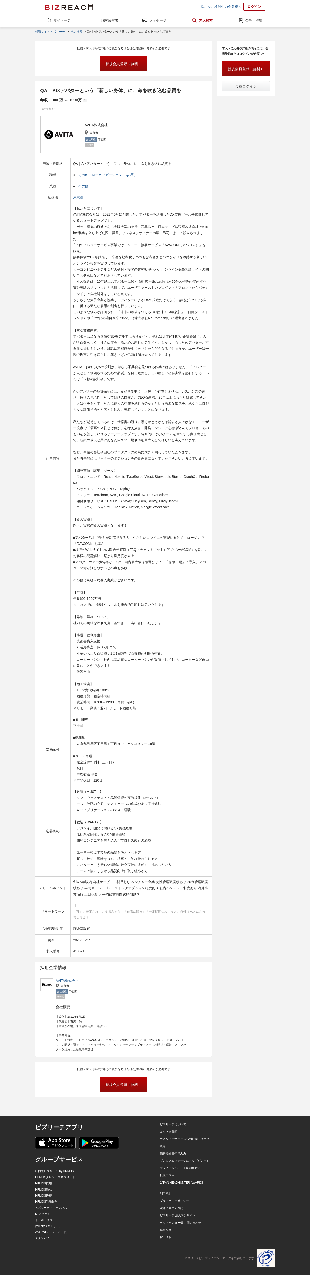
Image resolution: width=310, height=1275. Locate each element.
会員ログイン (246, 86)
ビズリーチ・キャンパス (51, 1207)
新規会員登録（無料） (123, 64)
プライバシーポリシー (174, 1201)
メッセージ (157, 20)
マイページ (62, 20)
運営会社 (165, 1230)
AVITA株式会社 (67, 981)
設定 (163, 1146)
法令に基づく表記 (171, 1208)
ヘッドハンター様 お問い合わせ (180, 1222)
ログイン (254, 6)
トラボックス (44, 1220)
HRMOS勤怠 (43, 1189)
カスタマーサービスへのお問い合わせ (184, 1139)
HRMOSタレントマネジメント (55, 1177)
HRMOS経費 (43, 1195)
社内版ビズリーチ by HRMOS (54, 1171)
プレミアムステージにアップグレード (184, 1160)
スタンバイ (42, 1238)
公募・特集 (253, 20)
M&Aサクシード (45, 1214)
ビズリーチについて (173, 1124)
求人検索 (206, 20)
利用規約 (165, 1193)
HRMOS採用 (43, 1183)
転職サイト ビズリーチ (50, 31)
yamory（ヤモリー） (48, 1226)
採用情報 (165, 1237)
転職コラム (167, 1175)
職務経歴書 (109, 20)
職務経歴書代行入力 (173, 1153)
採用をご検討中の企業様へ (221, 6)
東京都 (78, 197)
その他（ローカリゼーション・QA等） (107, 175)
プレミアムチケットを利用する (180, 1168)
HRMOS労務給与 (46, 1201)
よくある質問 (168, 1131)
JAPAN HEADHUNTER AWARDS (181, 1182)
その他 (83, 186)
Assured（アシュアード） (52, 1232)
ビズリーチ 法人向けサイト (177, 1215)
